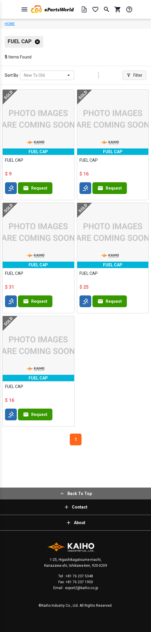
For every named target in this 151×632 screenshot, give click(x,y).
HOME (10, 24)
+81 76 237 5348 (79, 576)
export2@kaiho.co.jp (81, 588)
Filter (134, 75)
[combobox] (24, 75)
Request (35, 188)
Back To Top (75, 493)
